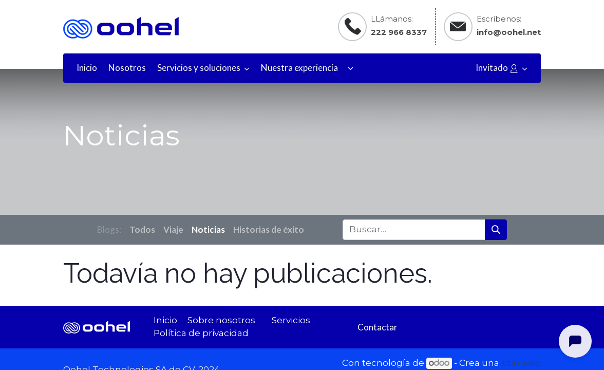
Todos (142, 229)
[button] (350, 68)
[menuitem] (86, 68)
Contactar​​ (377, 327)
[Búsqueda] (496, 229)
